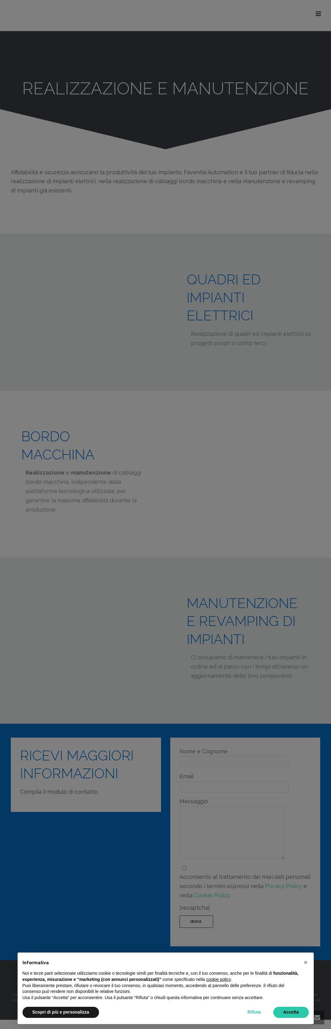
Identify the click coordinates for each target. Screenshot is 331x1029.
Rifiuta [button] (254, 1012)
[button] (306, 962)
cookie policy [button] (218, 979)
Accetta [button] (291, 1012)
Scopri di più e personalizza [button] (60, 1012)
